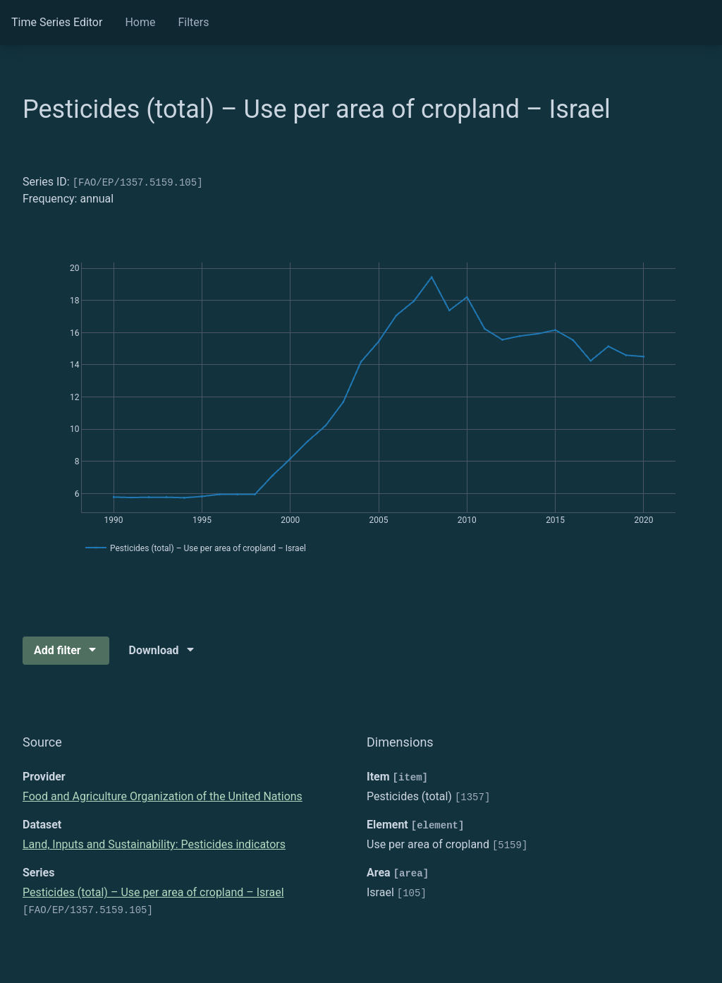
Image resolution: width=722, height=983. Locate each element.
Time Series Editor (56, 22)
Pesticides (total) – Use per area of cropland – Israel (153, 892)
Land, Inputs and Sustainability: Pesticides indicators (154, 844)
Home (140, 22)
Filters (193, 22)
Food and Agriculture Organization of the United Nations (162, 796)
